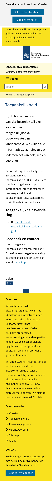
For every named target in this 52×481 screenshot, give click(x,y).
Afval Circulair (34, 397)
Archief (13, 440)
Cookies (42, 4)
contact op (19, 262)
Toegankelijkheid (19, 418)
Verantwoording (18, 429)
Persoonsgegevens (20, 424)
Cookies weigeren (27, 19)
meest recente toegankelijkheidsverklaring (26, 226)
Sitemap (14, 435)
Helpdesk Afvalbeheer (21, 473)
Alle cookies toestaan (27, 12)
